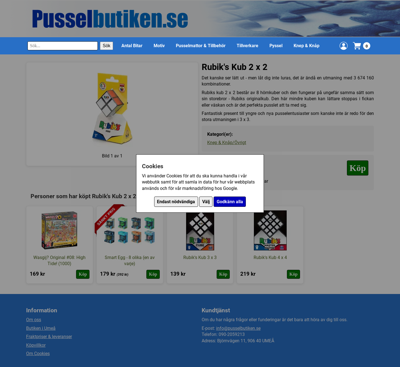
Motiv (159, 45)
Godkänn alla (230, 201)
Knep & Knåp (306, 45)
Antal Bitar (131, 45)
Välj (206, 201)
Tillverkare (247, 45)
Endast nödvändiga (176, 201)
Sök (107, 45)
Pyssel (275, 45)
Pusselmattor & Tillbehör (201, 45)
